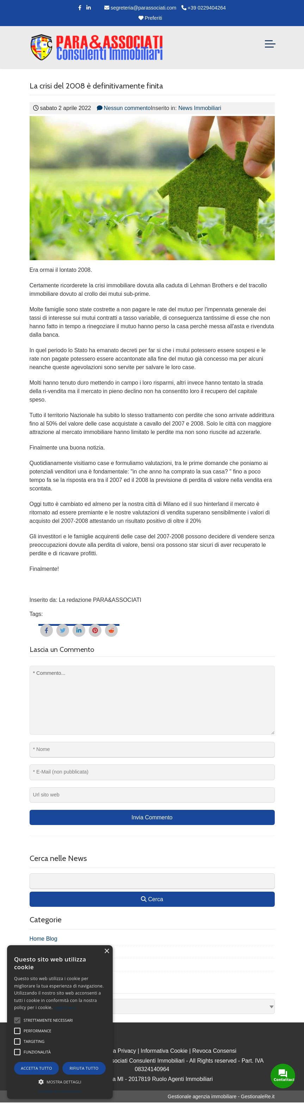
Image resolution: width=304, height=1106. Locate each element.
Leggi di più (65, 1007)
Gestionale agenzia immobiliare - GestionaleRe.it (221, 1096)
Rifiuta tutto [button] (83, 1068)
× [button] (106, 951)
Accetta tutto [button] (36, 1068)
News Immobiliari (199, 108)
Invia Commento (152, 817)
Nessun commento (124, 108)
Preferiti (150, 18)
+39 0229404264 (203, 8)
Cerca (152, 899)
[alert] (60, 1022)
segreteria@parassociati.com (140, 8)
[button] (60, 1081)
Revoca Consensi (214, 1051)
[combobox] (152, 1006)
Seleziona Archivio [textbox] (54, 1006)
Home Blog (43, 939)
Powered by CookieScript (60, 1091)
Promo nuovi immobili (56, 965)
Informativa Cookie (164, 1051)
